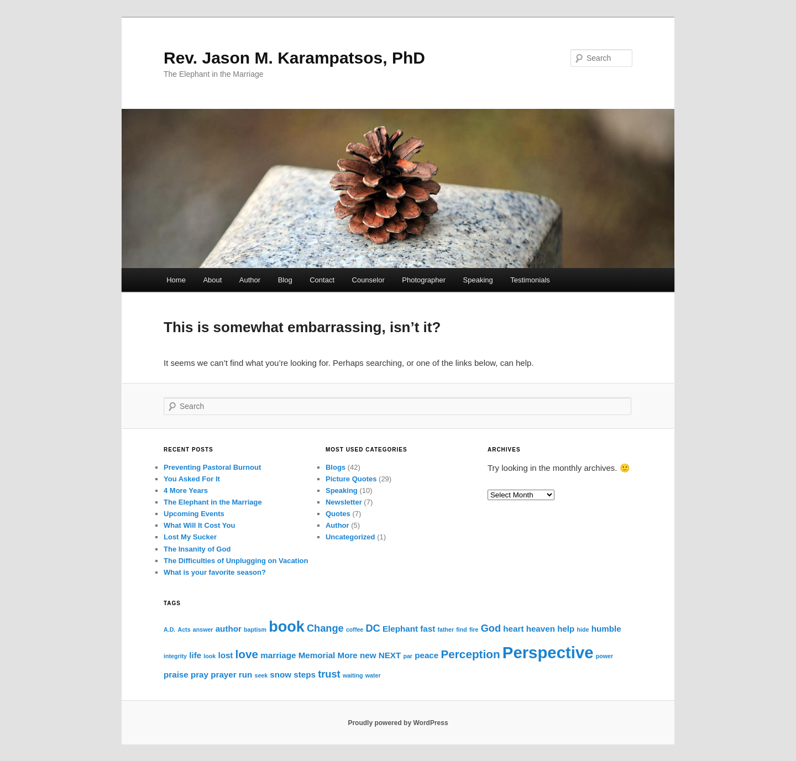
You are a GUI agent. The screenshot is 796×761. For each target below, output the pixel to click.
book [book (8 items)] (287, 626)
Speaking (478, 280)
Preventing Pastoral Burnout (212, 467)
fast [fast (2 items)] (427, 628)
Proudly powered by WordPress (398, 723)
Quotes (338, 514)
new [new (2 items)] (368, 655)
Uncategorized (350, 537)
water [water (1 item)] (373, 675)
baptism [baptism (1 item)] (255, 629)
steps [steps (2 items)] (305, 674)
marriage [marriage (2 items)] (278, 655)
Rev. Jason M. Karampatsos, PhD (294, 58)
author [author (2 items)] (229, 628)
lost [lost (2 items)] (225, 655)
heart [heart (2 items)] (513, 628)
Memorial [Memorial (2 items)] (317, 655)
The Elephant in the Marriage (213, 502)
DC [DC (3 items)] (372, 628)
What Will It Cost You (199, 525)
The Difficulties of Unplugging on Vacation (236, 561)
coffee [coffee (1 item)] (354, 629)
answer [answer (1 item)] (203, 629)
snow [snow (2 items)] (280, 674)
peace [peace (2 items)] (426, 655)
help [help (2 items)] (565, 628)
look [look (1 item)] (209, 656)
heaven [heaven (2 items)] (540, 628)
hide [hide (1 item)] (583, 629)
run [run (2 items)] (245, 674)
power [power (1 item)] (604, 656)
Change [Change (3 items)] (325, 628)
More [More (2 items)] (348, 655)
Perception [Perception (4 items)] (470, 654)
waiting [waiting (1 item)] (353, 675)
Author (249, 280)
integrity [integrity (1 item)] (175, 656)
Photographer (424, 280)
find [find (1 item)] (461, 629)
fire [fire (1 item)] (474, 629)
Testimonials (530, 280)
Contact (322, 280)
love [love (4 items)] (247, 654)
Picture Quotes (351, 479)
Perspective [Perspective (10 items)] (548, 652)
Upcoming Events (194, 514)
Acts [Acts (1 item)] (183, 629)
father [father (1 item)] (445, 629)
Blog (285, 280)
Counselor (368, 280)
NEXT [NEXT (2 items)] (390, 655)
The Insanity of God (197, 549)
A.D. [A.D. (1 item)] (169, 629)
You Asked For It (192, 479)
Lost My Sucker (190, 537)
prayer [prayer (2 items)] (223, 674)
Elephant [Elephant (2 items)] (400, 628)
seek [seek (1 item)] (261, 675)
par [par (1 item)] (407, 656)
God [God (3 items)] (491, 628)
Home (176, 280)
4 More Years (186, 490)
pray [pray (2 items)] (199, 674)
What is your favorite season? (215, 572)
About (212, 280)
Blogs (335, 467)
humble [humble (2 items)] (606, 628)
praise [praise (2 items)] (176, 674)
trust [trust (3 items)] (329, 674)
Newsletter (344, 502)
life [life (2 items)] (195, 655)
